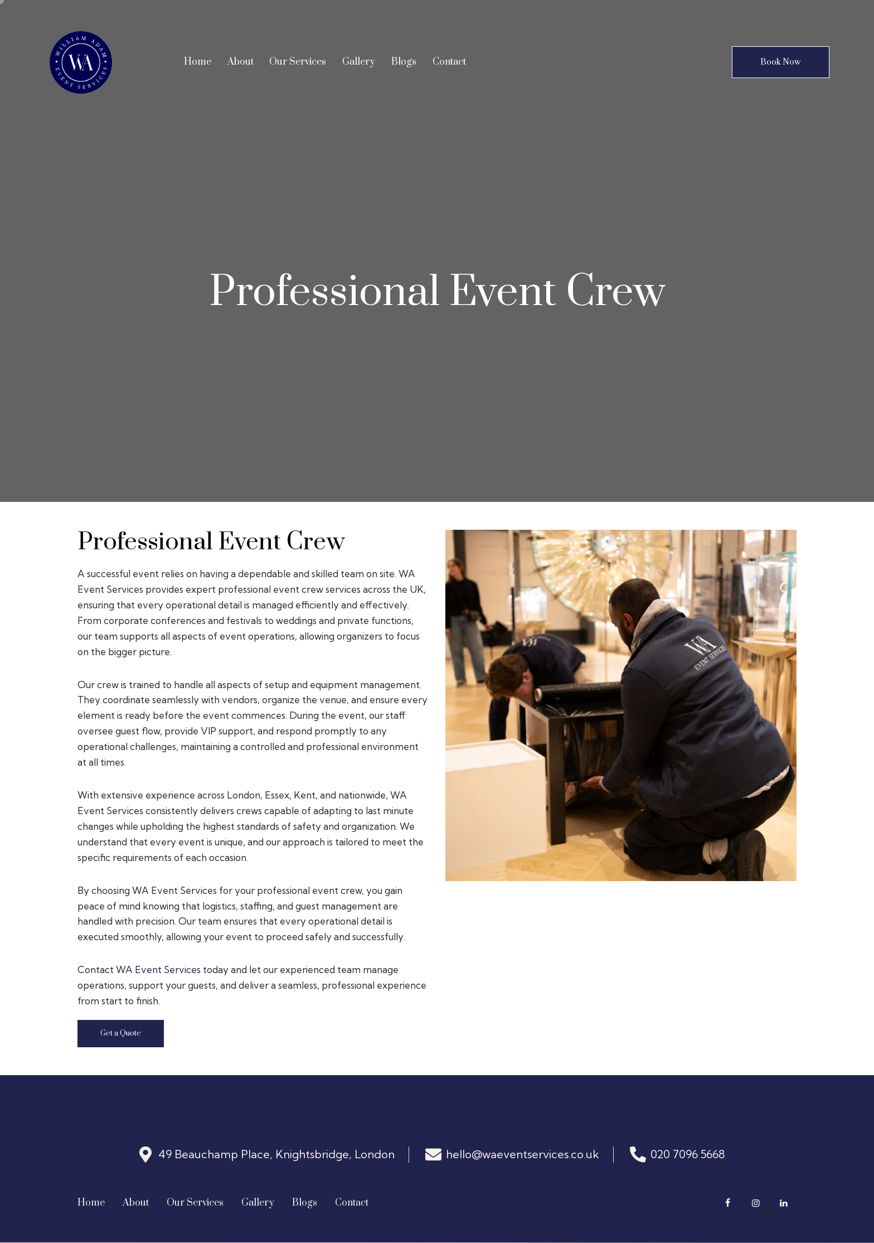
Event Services (168, 969)
